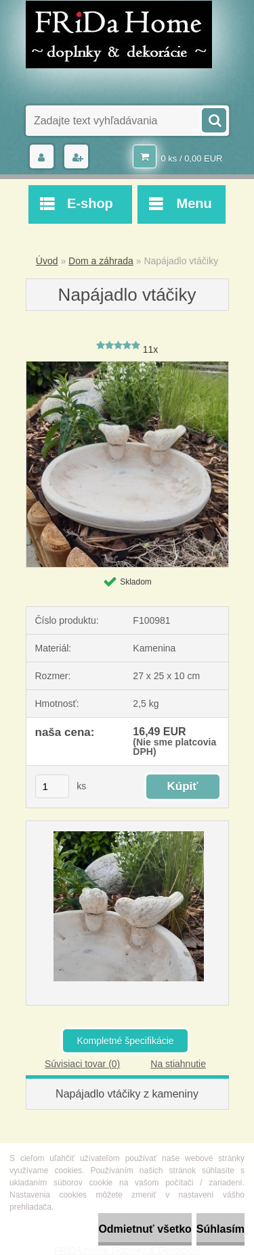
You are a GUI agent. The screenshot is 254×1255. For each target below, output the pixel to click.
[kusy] (52, 786)
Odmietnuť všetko (144, 1229)
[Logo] (119, 34)
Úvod (47, 260)
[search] (213, 119)
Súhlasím (220, 1229)
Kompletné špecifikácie (125, 1040)
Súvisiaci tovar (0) (82, 1063)
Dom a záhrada (100, 260)
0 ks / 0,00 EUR (191, 158)
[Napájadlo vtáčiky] (127, 366)
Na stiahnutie (178, 1063)
